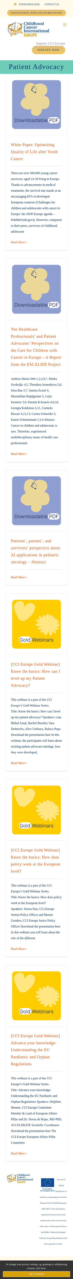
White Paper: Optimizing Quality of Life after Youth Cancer (34, 152)
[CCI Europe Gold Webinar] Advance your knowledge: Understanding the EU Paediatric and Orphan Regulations (35, 1050)
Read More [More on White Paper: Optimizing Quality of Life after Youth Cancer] (18, 242)
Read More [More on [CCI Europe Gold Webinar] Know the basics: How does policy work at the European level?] (18, 948)
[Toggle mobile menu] (65, 25)
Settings (36, 1274)
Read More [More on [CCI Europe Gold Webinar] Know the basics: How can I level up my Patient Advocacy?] (18, 763)
